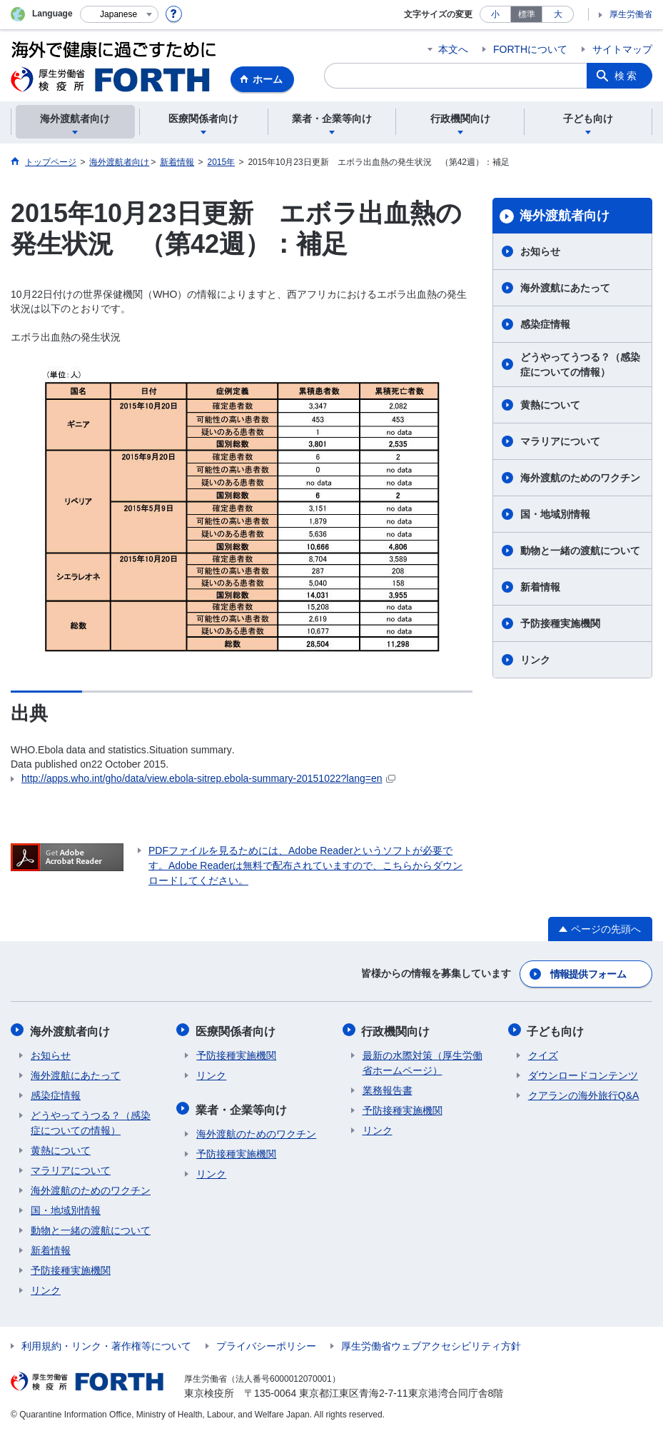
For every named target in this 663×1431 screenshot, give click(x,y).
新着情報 (540, 587)
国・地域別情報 (555, 514)
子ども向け (556, 1029)
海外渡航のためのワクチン (580, 477)
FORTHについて (530, 49)
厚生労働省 (630, 14)
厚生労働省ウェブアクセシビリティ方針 (431, 1344)
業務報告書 (388, 1088)
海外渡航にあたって (565, 287)
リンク (535, 660)
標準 (526, 14)
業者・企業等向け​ (242, 1106)
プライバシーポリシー (266, 1344)
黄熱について (550, 405)
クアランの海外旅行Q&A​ (583, 1093)
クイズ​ (543, 1053)
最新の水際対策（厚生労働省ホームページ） (422, 1061)
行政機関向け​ (397, 1029)
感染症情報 (545, 324)
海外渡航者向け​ (564, 216)
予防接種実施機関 (560, 623)
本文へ (453, 49)
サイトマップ (622, 49)
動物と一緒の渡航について (580, 550)
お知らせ (540, 251)
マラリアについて (560, 441)
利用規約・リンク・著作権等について (106, 1344)
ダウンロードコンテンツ (583, 1073)
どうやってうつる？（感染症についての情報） (580, 364)
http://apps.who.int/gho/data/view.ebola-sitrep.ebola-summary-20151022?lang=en (208, 778)
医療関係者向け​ (236, 1029)
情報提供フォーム (588, 973)
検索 (626, 75)
